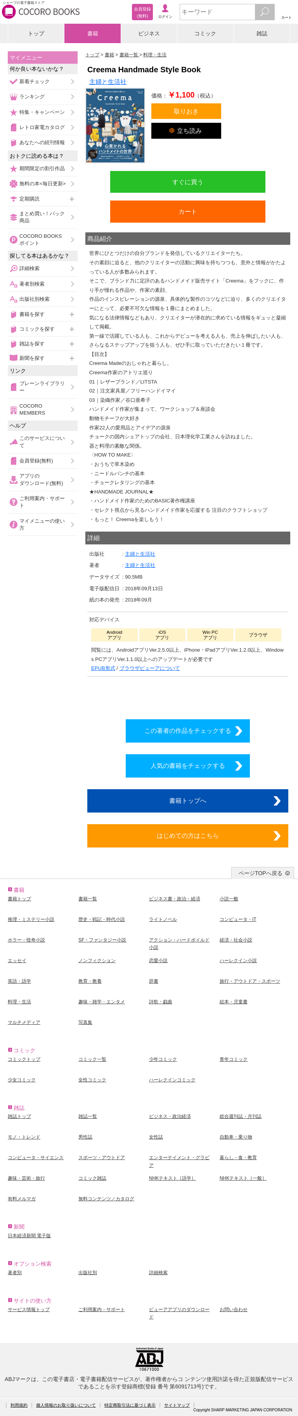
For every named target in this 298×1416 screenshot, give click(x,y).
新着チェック (34, 81)
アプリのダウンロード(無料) (41, 479)
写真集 (85, 1022)
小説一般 (229, 899)
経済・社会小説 (236, 940)
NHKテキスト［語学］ (172, 1178)
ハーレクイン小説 (238, 960)
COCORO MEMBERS (32, 409)
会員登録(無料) (36, 461)
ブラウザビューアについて (150, 668)
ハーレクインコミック (172, 1080)
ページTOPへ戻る (260, 873)
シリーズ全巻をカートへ (188, 695)
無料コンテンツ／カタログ (106, 1199)
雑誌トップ (19, 1116)
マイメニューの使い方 (42, 524)
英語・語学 (19, 981)
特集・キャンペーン (42, 112)
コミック (205, 33)
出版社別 (87, 1272)
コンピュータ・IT (238, 919)
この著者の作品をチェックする (187, 730)
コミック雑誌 (92, 1178)
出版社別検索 (34, 299)
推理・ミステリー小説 (31, 919)
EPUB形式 (103, 668)
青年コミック (234, 1059)
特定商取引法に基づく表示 (130, 1405)
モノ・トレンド (24, 1137)
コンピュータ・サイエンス (36, 1157)
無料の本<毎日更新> (42, 184)
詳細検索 (29, 268)
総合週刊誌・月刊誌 (241, 1116)
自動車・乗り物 (236, 1137)
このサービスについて (42, 441)
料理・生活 (19, 1001)
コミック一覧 (92, 1059)
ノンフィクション (97, 960)
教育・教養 (90, 981)
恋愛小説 (158, 960)
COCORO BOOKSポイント (40, 239)
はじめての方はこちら (188, 835)
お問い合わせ (234, 1309)
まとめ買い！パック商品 (42, 217)
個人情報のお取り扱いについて (66, 1405)
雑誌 (261, 33)
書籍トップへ (187, 800)
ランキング (32, 96)
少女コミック (22, 1080)
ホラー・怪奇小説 (26, 940)
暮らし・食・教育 (238, 1157)
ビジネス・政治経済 (170, 1116)
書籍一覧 (87, 899)
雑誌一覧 (87, 1116)
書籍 (92, 33)
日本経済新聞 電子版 (29, 1235)
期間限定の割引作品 (42, 168)
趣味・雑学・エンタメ (101, 1001)
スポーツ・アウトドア (101, 1157)
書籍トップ (19, 899)
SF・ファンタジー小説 (102, 940)
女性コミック (92, 1080)
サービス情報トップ (29, 1309)
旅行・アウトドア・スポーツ (250, 981)
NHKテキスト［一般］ (243, 1178)
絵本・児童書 (234, 1001)
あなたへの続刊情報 (42, 142)
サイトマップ (177, 1405)
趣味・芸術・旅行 (26, 1178)
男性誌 (85, 1137)
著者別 (15, 1272)
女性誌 (156, 1137)
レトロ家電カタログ (42, 127)
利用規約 (19, 1405)
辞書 (153, 981)
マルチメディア (24, 1022)
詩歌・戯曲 (160, 1001)
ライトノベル (163, 919)
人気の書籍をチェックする (188, 765)
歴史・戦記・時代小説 (101, 919)
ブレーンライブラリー (42, 386)
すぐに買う (187, 181)
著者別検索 (32, 284)
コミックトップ (24, 1059)
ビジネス (149, 33)
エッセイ (17, 960)
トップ (36, 33)
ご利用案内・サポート (42, 501)
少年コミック (163, 1059)
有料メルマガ (22, 1199)
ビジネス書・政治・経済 (174, 899)
